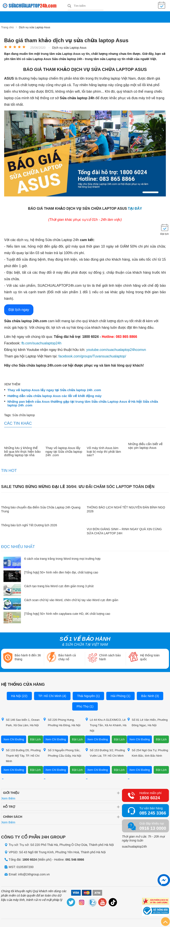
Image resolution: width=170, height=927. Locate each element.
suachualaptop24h (134, 845)
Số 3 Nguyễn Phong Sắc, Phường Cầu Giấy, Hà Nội (62, 751)
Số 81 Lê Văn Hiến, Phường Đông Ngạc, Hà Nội (147, 721)
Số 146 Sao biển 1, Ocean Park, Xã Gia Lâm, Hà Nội (20, 721)
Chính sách (12, 815)
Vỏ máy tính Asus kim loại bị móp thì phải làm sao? (104, 450)
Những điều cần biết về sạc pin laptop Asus (145, 445)
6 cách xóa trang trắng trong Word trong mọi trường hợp (62, 557)
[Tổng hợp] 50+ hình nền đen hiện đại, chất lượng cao (61, 571)
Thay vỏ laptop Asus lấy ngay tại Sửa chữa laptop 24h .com (54, 389)
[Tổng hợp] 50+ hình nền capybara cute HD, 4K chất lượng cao (67, 613)
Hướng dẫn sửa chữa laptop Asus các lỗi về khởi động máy (54, 395)
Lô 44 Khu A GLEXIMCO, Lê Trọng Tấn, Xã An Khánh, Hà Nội (106, 724)
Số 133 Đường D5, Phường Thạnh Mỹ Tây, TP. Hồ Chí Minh (21, 754)
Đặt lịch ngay (19, 309)
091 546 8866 (74, 858)
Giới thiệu (11, 791)
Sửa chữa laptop (23, 414)
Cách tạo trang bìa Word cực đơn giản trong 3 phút (59, 585)
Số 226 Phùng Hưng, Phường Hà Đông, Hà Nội (61, 721)
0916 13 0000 (152, 827)
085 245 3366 (152, 812)
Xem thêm (8, 797)
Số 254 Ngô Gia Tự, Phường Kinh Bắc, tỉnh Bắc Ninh (147, 751)
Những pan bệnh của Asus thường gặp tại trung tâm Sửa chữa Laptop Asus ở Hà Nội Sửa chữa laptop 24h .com (82, 402)
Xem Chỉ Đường (13, 738)
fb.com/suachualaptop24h (41, 342)
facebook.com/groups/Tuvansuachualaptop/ (92, 355)
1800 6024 (149, 797)
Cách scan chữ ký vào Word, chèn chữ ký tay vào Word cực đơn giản (71, 599)
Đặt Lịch (35, 738)
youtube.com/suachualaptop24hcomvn (116, 349)
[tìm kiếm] (69, 6)
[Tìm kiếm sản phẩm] (85, 5)
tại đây (135, 208)
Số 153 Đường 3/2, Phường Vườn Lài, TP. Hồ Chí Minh (105, 751)
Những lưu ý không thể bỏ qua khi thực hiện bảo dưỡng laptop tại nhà (22, 450)
